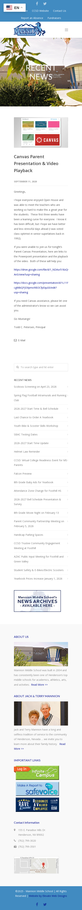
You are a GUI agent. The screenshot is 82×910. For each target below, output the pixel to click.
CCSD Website (40, 11)
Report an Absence (32, 18)
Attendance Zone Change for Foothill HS (37, 490)
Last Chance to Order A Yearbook (33, 417)
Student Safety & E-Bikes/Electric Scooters (39, 570)
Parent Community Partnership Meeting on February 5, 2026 (39, 523)
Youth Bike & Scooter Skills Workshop (36, 425)
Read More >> (39, 684)
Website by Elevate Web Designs (48, 896)
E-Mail (19, 340)
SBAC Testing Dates (26, 434)
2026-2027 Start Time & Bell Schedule (36, 408)
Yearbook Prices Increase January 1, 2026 (38, 578)
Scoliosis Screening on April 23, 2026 (35, 386)
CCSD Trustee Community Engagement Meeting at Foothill (37, 545)
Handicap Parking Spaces (28, 534)
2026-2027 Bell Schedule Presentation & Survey (37, 502)
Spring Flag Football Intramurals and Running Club (40, 398)
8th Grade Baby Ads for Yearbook (33, 482)
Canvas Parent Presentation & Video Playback (36, 163)
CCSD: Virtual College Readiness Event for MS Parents (40, 463)
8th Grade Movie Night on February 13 (36, 512)
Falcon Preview (23, 473)
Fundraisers (54, 18)
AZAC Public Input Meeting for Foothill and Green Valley (39, 559)
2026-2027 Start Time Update (31, 443)
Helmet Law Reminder (27, 451)
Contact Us (59, 11)
